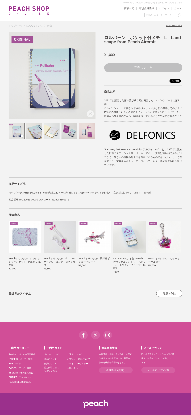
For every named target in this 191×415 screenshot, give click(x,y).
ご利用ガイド (54, 347)
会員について (50, 363)
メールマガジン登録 (158, 370)
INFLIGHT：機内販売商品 (21, 373)
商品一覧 (129, 8)
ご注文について (74, 354)
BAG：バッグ (15, 363)
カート (177, 8)
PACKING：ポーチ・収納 (20, 359)
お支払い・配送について (78, 359)
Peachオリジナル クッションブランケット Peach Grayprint (25, 261)
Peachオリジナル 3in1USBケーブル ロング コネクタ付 (59, 261)
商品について (50, 359)
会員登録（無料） (116, 370)
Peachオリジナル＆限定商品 (22, 354)
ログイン (164, 8)
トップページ (16, 25)
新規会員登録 (146, 8)
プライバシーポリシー (77, 363)
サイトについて (51, 354)
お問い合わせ (73, 368)
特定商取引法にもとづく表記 (51, 369)
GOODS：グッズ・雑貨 (39, 25)
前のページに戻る (174, 25)
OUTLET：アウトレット (20, 377)
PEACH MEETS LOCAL (20, 382)
